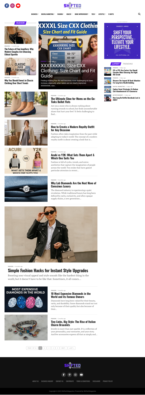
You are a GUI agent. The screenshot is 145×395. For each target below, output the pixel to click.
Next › (63, 348)
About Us (35, 381)
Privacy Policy (108, 381)
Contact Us (59, 381)
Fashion (60, 14)
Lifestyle (101, 14)
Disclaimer (96, 381)
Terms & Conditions (83, 381)
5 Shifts (111, 14)
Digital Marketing (47, 14)
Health (68, 14)
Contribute (70, 381)
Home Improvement (81, 14)
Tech (93, 14)
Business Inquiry (47, 381)
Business (34, 14)
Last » (71, 348)
